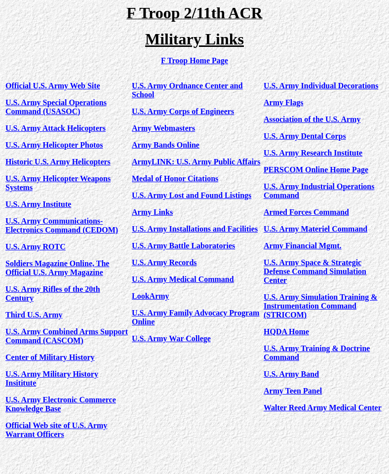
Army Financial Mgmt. (303, 245)
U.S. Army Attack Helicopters (55, 128)
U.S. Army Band (291, 374)
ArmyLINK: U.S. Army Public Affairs (196, 162)
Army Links (152, 212)
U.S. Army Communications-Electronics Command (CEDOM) (61, 225)
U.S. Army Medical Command (183, 279)
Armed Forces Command (306, 212)
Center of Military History (50, 357)
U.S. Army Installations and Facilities (195, 229)
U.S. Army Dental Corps (305, 136)
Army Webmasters (163, 128)
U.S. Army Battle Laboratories (183, 245)
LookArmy (150, 296)
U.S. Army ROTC (35, 246)
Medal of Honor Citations (175, 178)
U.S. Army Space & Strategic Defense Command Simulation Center (315, 271)
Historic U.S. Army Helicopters (58, 162)
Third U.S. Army (34, 315)
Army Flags (283, 102)
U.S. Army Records (164, 262)
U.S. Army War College (171, 338)
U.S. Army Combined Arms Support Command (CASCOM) (66, 336)
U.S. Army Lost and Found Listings (191, 195)
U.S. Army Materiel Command (315, 229)
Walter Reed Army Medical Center (323, 407)
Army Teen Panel (293, 391)
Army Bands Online (165, 145)
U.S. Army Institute (38, 204)
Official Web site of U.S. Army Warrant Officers (56, 429)
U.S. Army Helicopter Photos (54, 145)
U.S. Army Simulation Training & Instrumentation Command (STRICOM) (321, 306)
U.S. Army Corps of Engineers (183, 111)
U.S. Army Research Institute (313, 153)
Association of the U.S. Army (312, 119)
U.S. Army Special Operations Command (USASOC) (56, 107)
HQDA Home (286, 331)
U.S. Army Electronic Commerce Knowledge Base (60, 404)
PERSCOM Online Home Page (316, 169)
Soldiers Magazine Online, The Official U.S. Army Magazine (57, 267)
